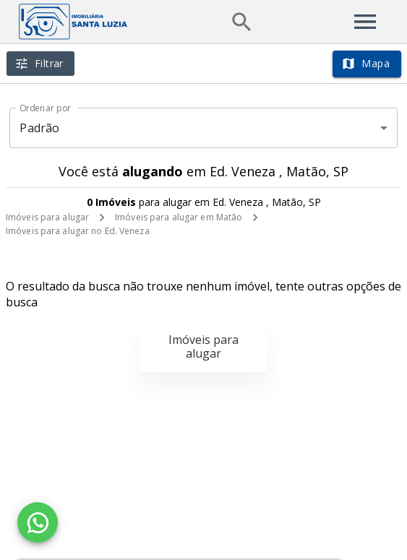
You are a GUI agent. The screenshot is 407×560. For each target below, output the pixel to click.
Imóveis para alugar (47, 217)
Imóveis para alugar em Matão (178, 217)
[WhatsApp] (37, 522)
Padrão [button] (39, 128)
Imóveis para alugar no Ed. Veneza (78, 231)
